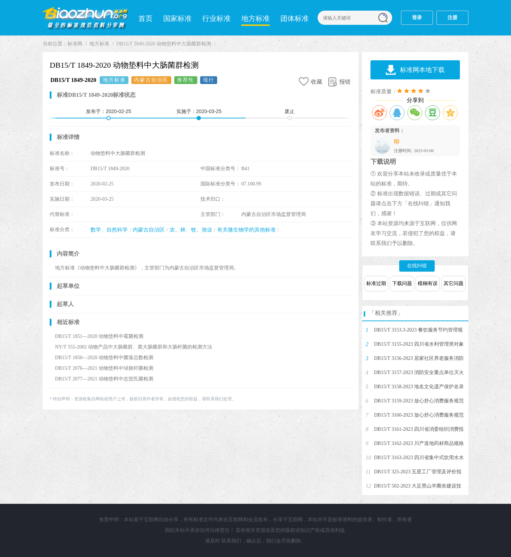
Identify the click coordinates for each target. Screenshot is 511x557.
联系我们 (231, 541)
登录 (417, 17)
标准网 (85, 17)
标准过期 (376, 283)
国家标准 (177, 18)
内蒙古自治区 (149, 230)
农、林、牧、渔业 (191, 230)
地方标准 (255, 18)
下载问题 (402, 283)
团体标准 (294, 18)
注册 (452, 17)
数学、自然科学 (109, 230)
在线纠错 (417, 265)
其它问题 (453, 283)
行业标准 (216, 18)
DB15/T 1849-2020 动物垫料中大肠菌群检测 (163, 43)
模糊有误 (428, 283)
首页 (145, 18)
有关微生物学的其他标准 (246, 230)
